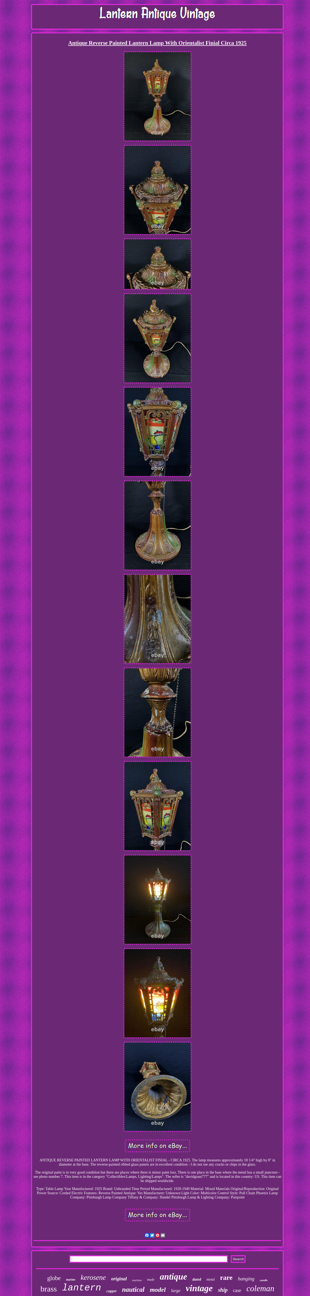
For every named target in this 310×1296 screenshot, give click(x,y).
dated (196, 1279)
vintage (199, 1288)
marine (70, 1279)
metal (211, 1279)
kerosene (93, 1277)
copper (111, 1291)
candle (264, 1280)
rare (226, 1277)
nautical (133, 1289)
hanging (246, 1278)
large (175, 1290)
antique (173, 1276)
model (158, 1289)
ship (223, 1290)
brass (49, 1288)
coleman (260, 1288)
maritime (137, 1280)
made (150, 1279)
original (119, 1278)
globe (54, 1278)
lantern (81, 1288)
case (237, 1290)
